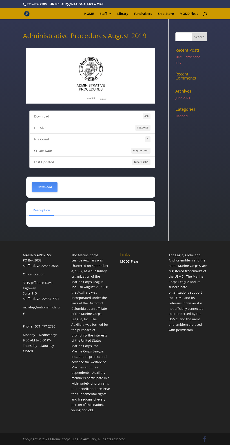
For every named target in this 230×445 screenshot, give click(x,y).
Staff (103, 14)
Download (44, 187)
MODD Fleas (189, 14)
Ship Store (166, 14)
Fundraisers (143, 14)
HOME (89, 14)
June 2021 (182, 98)
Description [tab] (41, 210)
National (181, 116)
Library (122, 14)
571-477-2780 (37, 4)
